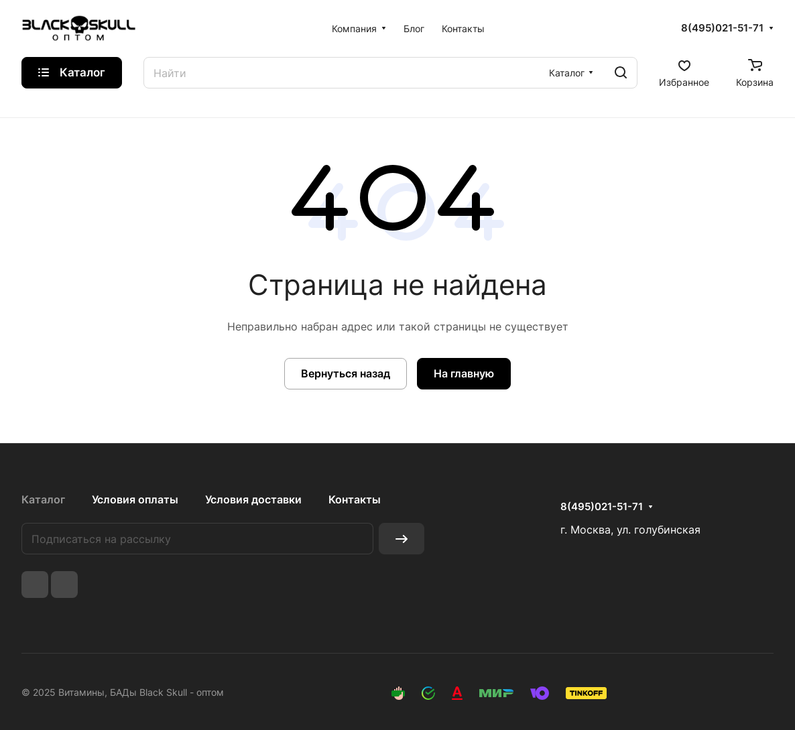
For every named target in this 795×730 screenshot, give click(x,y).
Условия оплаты (135, 499)
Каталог (43, 499)
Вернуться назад (345, 373)
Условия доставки (253, 499)
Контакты (354, 499)
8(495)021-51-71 (722, 28)
